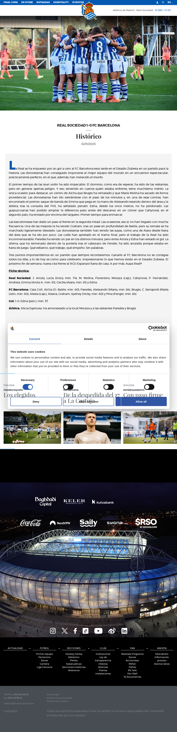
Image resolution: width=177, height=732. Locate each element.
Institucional (103, 654)
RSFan (132, 664)
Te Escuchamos (132, 677)
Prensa (103, 670)
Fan (132, 648)
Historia (103, 664)
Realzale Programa (132, 654)
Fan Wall (132, 674)
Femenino (44, 657)
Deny (36, 401)
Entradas (43, 2)
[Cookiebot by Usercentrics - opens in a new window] (151, 328)
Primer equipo (44, 654)
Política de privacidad (59, 698)
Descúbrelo (161, 654)
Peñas (132, 667)
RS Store (27, 2)
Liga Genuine (44, 667)
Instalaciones (103, 674)
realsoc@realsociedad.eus (19, 703)
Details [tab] (88, 338)
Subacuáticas (74, 664)
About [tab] (142, 338)
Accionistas (132, 660)
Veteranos (74, 670)
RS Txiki (132, 670)
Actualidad (15, 648)
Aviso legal (53, 694)
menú (9, 28)
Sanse (44, 660)
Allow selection (88, 401)
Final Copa (11, 2)
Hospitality (61, 2)
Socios (132, 657)
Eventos (78, 2)
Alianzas (103, 667)
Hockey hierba (73, 654)
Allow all (141, 401)
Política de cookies (57, 701)
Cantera (44, 664)
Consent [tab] (34, 338)
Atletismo (73, 657)
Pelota (74, 660)
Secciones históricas (74, 667)
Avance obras (162, 664)
